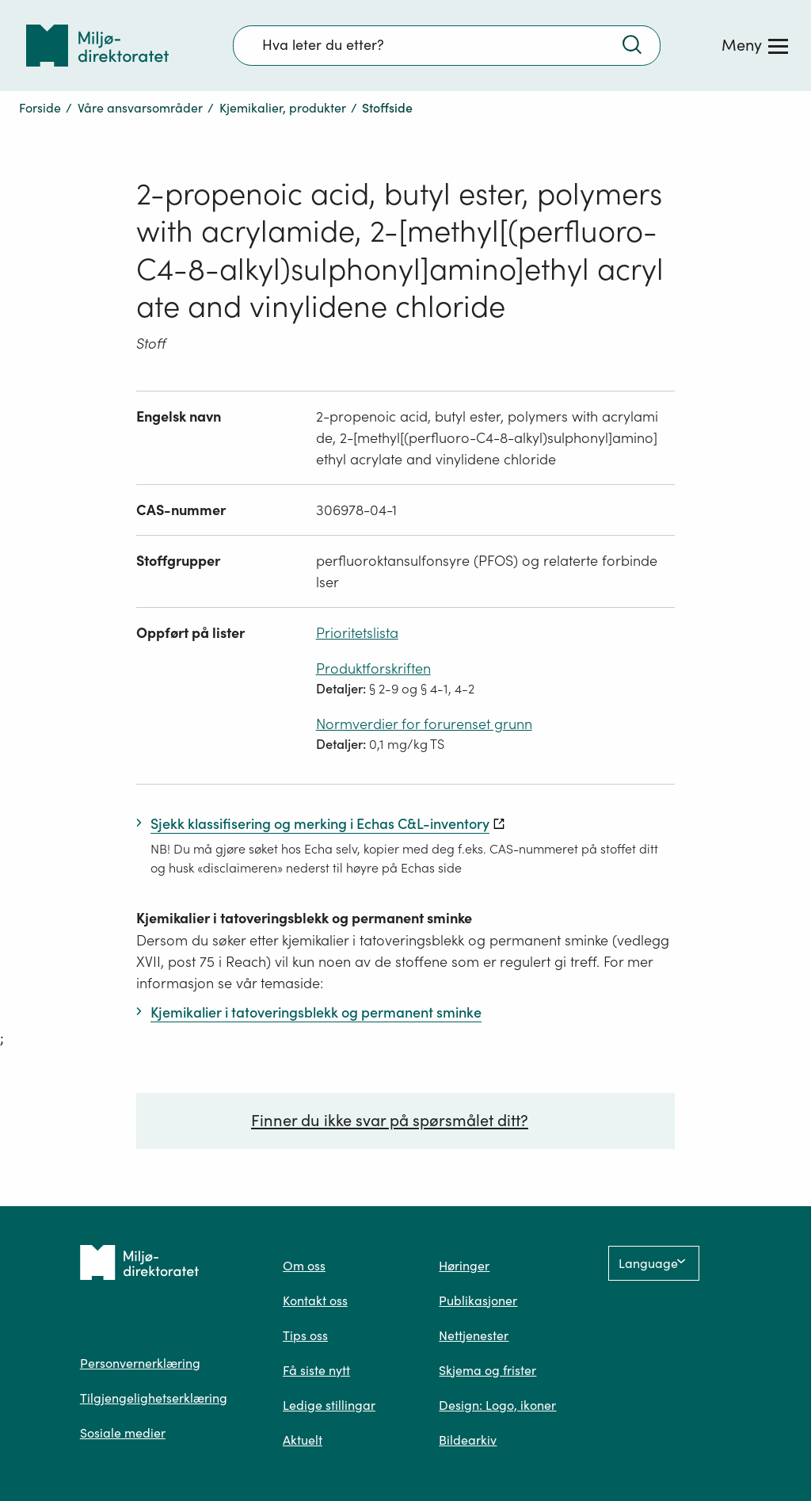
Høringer (464, 1266)
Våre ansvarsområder (140, 108)
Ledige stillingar (329, 1405)
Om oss (304, 1266)
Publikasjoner (478, 1300)
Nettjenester (473, 1335)
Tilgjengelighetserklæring (153, 1398)
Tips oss (305, 1335)
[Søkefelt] (447, 45)
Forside (40, 108)
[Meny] (755, 45)
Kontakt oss (315, 1300)
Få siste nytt (316, 1370)
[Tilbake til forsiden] (97, 45)
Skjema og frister (487, 1370)
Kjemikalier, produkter (282, 108)
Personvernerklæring (140, 1363)
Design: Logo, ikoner (497, 1405)
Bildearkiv (468, 1440)
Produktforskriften (373, 668)
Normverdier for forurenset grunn (424, 724)
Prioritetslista (357, 633)
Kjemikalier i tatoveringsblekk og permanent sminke (304, 918)
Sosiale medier (123, 1433)
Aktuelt (302, 1440)
